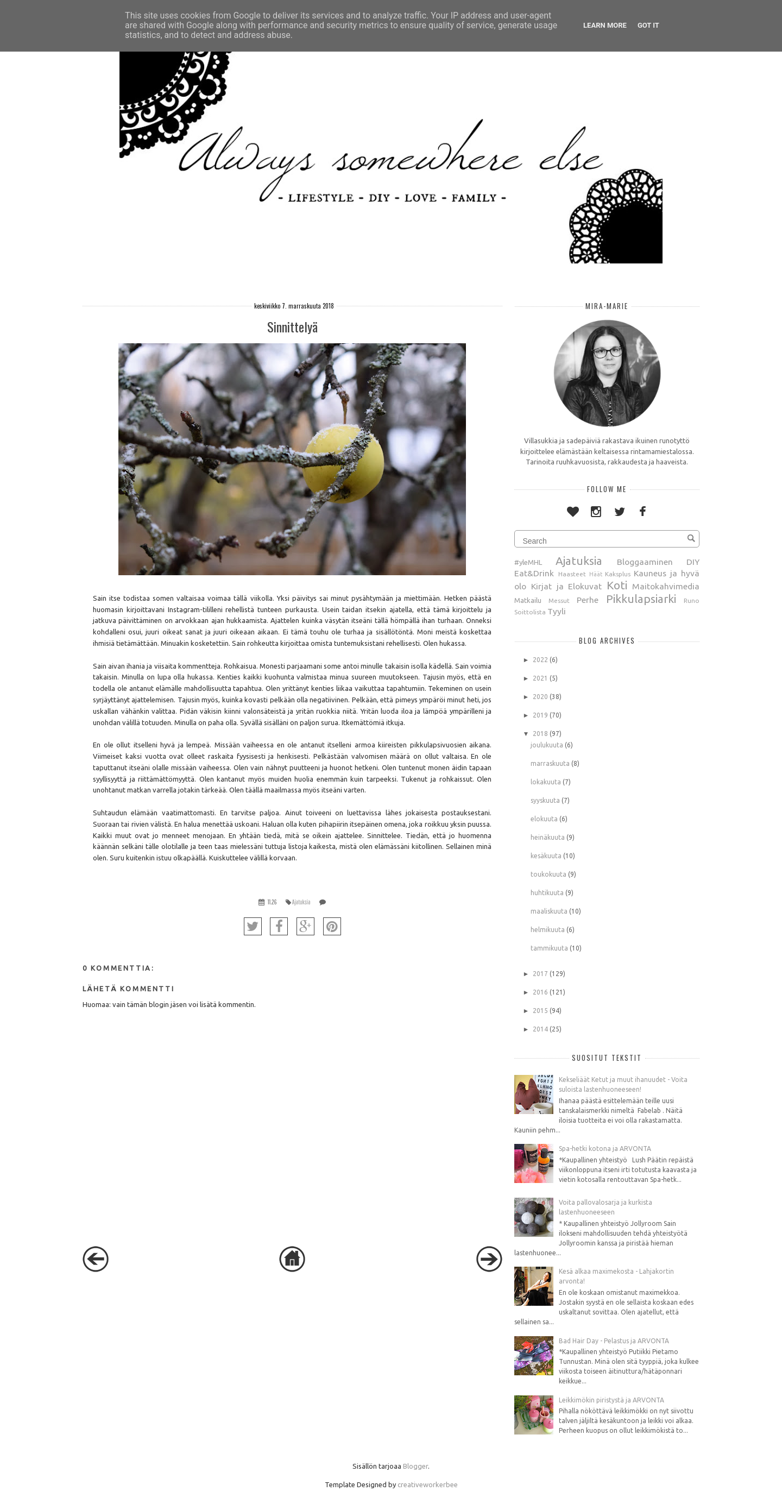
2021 (540, 678)
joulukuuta (547, 744)
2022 (540, 659)
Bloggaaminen (645, 562)
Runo (691, 600)
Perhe (587, 600)
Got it (648, 25)
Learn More (605, 25)
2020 (540, 696)
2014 (540, 1029)
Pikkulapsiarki (641, 599)
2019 (540, 715)
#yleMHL (528, 562)
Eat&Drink (534, 573)
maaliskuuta (549, 911)
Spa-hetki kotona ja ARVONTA (605, 1148)
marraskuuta (550, 763)
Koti (617, 585)
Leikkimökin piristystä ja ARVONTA (611, 1400)
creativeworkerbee (428, 1484)
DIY (692, 562)
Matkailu (527, 600)
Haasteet (572, 573)
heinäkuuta (548, 837)
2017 (540, 973)
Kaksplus (617, 573)
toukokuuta (548, 874)
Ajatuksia (301, 901)
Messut (559, 600)
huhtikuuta (547, 892)
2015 (540, 1010)
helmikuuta (548, 929)
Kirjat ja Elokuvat (566, 586)
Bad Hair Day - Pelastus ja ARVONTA (614, 1340)
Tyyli (556, 611)
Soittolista (530, 611)
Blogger (415, 1466)
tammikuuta (549, 948)
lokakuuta (546, 781)
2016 (540, 992)
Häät (595, 574)
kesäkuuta (546, 855)
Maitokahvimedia (665, 586)
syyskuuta (545, 800)
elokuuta (544, 818)
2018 (540, 733)
